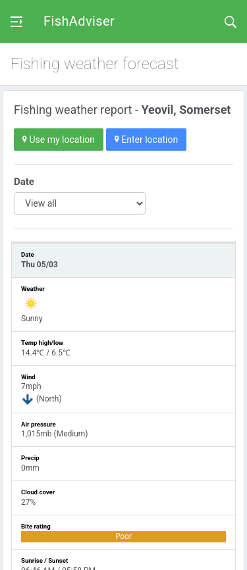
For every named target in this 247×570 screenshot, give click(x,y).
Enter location (146, 139)
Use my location (58, 139)
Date (24, 182)
